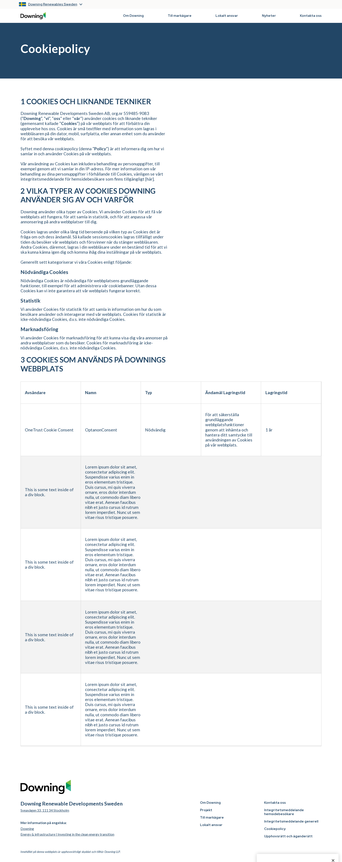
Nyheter (269, 15)
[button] (55, 4)
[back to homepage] (33, 15)
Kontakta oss (310, 15)
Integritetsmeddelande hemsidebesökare (284, 812)
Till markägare (180, 15)
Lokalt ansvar (226, 15)
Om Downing (133, 15)
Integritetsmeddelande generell (291, 821)
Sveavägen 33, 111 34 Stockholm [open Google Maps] (45, 810)
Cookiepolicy (275, 829)
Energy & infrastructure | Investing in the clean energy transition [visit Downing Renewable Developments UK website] (67, 834)
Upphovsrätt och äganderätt (288, 836)
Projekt (206, 810)
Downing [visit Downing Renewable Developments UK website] (27, 829)
